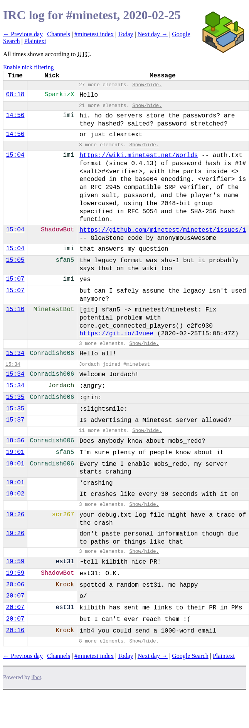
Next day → (153, 34)
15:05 (15, 260)
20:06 (15, 584)
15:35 (15, 397)
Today (125, 34)
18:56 (15, 440)
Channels (58, 34)
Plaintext (35, 41)
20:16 (15, 630)
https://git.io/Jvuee (116, 333)
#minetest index (94, 34)
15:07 (15, 279)
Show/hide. (147, 85)
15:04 (15, 155)
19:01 (15, 452)
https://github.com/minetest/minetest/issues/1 (162, 230)
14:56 (15, 115)
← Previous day (23, 34)
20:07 (15, 595)
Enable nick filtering (28, 67)
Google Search (190, 656)
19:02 (15, 493)
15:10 (15, 309)
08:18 (15, 94)
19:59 (15, 561)
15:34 (15, 353)
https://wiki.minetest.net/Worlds (138, 155)
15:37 (15, 420)
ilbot (36, 677)
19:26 (15, 514)
